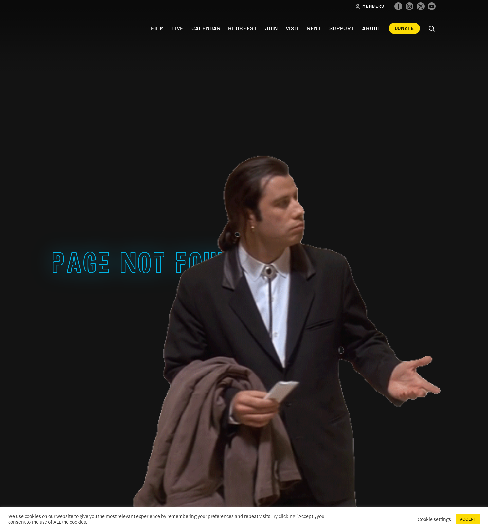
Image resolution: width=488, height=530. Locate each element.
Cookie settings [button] (434, 519)
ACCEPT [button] (468, 519)
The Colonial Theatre (76, 28)
